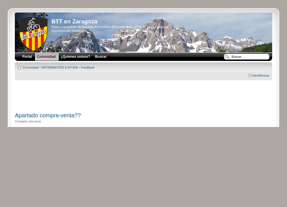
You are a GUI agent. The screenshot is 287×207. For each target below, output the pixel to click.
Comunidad (31, 67)
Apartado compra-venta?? (48, 115)
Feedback (87, 67)
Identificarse (260, 75)
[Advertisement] (143, 94)
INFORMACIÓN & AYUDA (59, 67)
